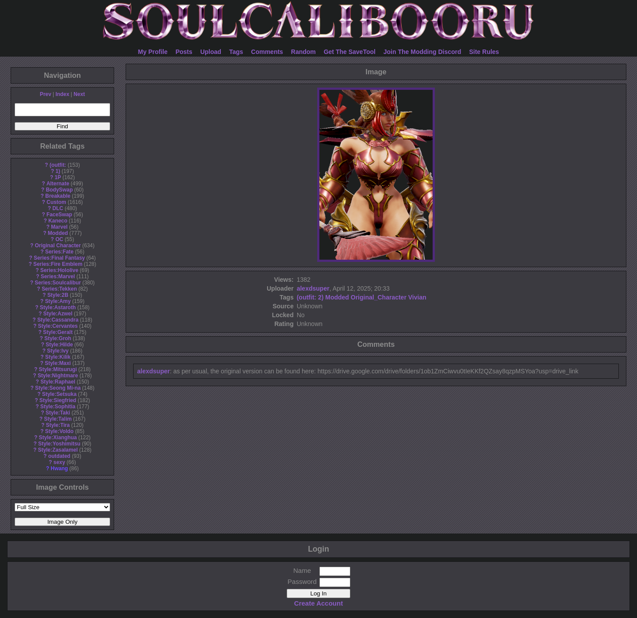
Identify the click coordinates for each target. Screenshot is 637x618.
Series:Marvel (58, 276)
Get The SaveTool (350, 51)
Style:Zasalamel (58, 450)
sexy (59, 462)
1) (57, 171)
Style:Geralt (58, 332)
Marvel (59, 227)
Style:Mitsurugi (58, 369)
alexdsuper (313, 288)
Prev (45, 94)
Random (303, 51)
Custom (56, 202)
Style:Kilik (58, 357)
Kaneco (57, 221)
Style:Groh (57, 338)
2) (320, 297)
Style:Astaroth (58, 307)
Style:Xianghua (58, 437)
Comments (267, 51)
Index (62, 94)
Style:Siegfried (57, 400)
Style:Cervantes (58, 326)
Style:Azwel (58, 314)
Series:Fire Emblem (57, 264)
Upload (210, 51)
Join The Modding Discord (422, 51)
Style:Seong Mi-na (58, 388)
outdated (59, 456)
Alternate (57, 183)
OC (59, 239)
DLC (58, 208)
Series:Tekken (59, 289)
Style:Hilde (59, 345)
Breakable (57, 196)
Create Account (318, 603)
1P (57, 177)
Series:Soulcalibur (58, 283)
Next (79, 94)
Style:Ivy (58, 351)
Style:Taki (58, 413)
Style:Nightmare (58, 375)
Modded (58, 233)
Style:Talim (58, 419)
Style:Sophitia (57, 406)
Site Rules (484, 51)
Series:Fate (59, 252)
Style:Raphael (57, 382)
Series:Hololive (59, 270)
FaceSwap (59, 214)
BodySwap (59, 190)
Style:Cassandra (57, 320)
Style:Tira (58, 425)
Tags (236, 51)
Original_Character (379, 297)
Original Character (58, 245)
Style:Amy (58, 301)
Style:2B (58, 295)
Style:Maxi (58, 363)
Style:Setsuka (59, 394)
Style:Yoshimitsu (59, 444)
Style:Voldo (59, 431)
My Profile (153, 51)
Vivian (417, 297)
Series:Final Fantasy (59, 258)
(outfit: (58, 165)
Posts (184, 51)
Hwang (59, 468)
